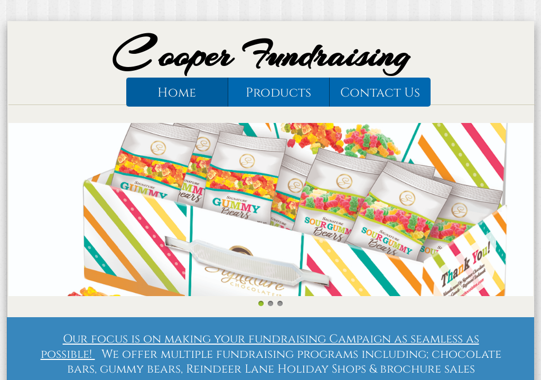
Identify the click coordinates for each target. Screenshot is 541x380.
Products (278, 92)
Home (176, 92)
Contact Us (380, 92)
